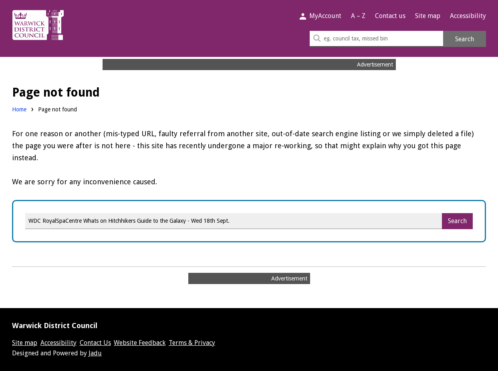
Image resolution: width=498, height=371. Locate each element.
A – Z (358, 16)
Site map (427, 16)
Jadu (95, 353)
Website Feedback (139, 343)
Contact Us (95, 343)
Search (464, 39)
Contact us (390, 16)
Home (19, 109)
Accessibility (468, 16)
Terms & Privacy (192, 343)
